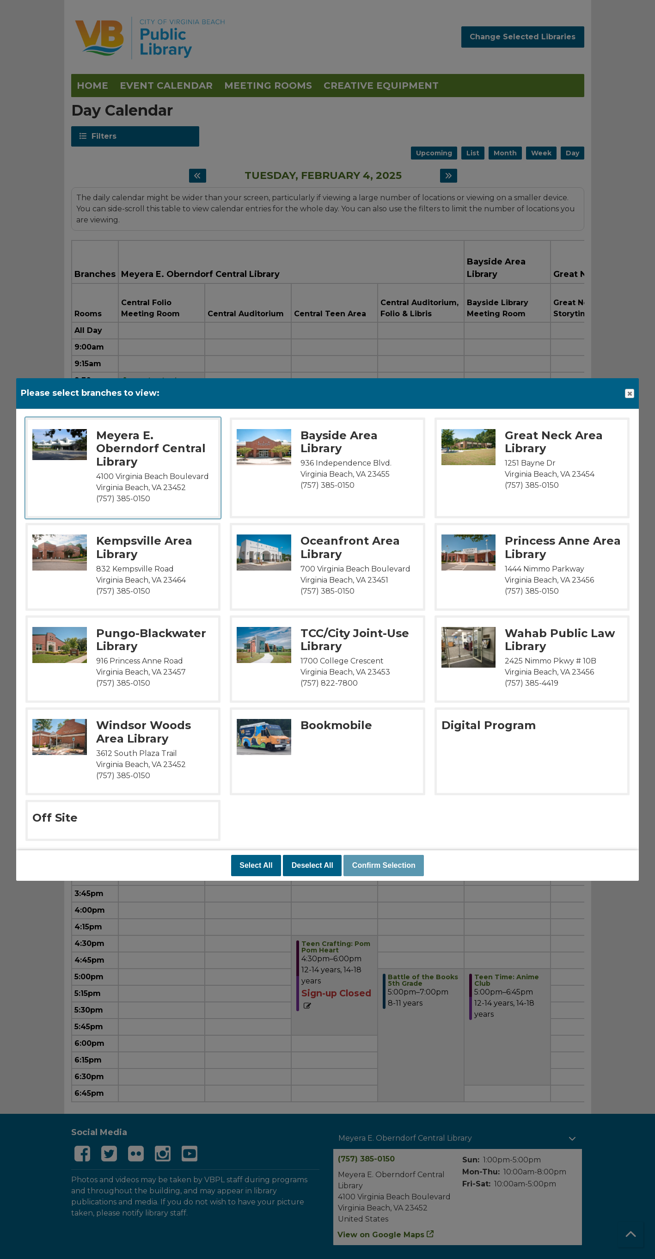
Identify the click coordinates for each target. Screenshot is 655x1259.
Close (629, 394)
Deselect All (312, 865)
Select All (255, 865)
